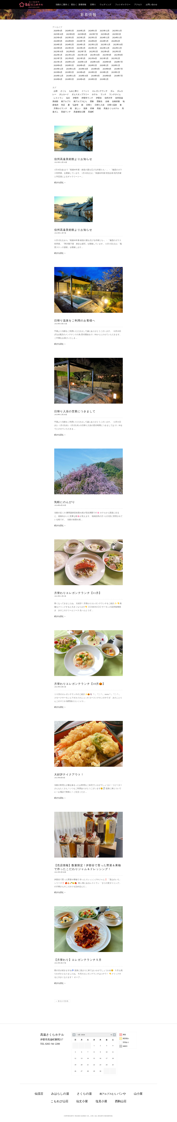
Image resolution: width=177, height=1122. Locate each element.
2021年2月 (115, 58)
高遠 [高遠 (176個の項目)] (99, 108)
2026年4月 (58, 31)
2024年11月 (117, 38)
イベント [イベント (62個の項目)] (85, 91)
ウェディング (105, 4)
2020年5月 (69, 65)
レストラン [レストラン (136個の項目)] (58, 98)
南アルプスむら (113, 1093)
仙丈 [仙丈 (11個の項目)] (68, 98)
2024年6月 (92, 41)
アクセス (138, 4)
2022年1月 (58, 55)
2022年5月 (93, 51)
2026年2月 (81, 31)
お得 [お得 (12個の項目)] (55, 91)
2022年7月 (82, 51)
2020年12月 (70, 62)
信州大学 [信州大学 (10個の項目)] (108, 98)
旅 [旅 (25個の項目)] (82, 105)
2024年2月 (69, 44)
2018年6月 (58, 79)
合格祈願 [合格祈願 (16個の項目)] (116, 101)
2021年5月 (81, 58)
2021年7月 (58, 58)
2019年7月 (118, 69)
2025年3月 (69, 38)
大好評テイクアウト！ (69, 774)
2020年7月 (118, 62)
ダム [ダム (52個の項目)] (112, 91)
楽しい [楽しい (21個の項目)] (78, 108)
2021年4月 (92, 58)
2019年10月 (83, 69)
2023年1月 (92, 48)
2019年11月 (71, 69)
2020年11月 (82, 62)
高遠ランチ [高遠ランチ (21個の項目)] (66, 112)
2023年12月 (93, 44)
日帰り (93, 4)
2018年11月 (71, 76)
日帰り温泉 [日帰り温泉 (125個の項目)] (112, 105)
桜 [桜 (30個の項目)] (71, 108)
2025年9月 (70, 34)
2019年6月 (58, 72)
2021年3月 (104, 58)
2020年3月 (92, 65)
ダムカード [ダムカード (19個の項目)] (64, 94)
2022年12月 (104, 48)
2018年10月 (83, 76)
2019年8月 (107, 69)
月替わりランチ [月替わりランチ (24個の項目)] (60, 108)
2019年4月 (81, 72)
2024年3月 (58, 44)
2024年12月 (104, 38)
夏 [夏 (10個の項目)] (69, 105)
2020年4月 (81, 65)
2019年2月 (104, 72)
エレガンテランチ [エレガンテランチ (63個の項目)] (99, 91)
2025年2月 (81, 38)
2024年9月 (58, 41)
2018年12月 (58, 76)
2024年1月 (81, 44)
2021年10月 (95, 55)
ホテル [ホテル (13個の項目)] (95, 94)
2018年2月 (104, 79)
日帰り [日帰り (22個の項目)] (89, 105)
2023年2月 (81, 48)
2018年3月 (92, 79)
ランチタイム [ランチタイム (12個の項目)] (115, 94)
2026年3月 (69, 31)
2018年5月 (69, 79)
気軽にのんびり (64, 502)
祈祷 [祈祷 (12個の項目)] (92, 108)
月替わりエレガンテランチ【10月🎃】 (79, 683)
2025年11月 (117, 31)
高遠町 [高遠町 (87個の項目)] (91, 112)
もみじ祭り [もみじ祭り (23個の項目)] (74, 91)
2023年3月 (69, 48)
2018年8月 (107, 76)
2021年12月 (70, 55)
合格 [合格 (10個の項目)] (107, 101)
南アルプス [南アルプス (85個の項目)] (66, 101)
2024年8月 (69, 41)
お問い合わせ (151, 4)
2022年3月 (116, 51)
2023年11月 (105, 44)
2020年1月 (115, 65)
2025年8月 (82, 34)
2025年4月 (58, 38)
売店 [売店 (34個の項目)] (63, 105)
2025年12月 (104, 31)
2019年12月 (58, 69)
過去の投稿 (62, 1001)
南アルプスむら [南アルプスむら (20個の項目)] (80, 101)
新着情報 (82, 4)
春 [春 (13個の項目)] (121, 105)
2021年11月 (82, 55)
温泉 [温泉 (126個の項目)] (85, 108)
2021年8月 (118, 55)
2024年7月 (81, 41)
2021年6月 (69, 58)
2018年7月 (118, 76)
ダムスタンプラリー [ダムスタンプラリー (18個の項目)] (80, 94)
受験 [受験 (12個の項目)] (92, 101)
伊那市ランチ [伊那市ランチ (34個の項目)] (87, 98)
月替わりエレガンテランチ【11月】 (80, 592)
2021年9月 (107, 55)
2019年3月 (92, 72)
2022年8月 (70, 51)
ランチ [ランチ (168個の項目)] (103, 94)
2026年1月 (92, 31)
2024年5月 (104, 41)
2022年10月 (58, 51)
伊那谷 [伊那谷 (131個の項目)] (99, 98)
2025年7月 (93, 34)
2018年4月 (81, 79)
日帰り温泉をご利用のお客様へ (74, 320)
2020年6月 (58, 65)
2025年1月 (92, 38)
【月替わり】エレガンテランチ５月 (78, 959)
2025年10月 (58, 34)
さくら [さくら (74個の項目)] (63, 91)
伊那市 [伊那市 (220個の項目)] (76, 98)
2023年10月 (118, 44)
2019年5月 (69, 72)
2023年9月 (58, 48)
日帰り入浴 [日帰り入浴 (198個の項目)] (99, 105)
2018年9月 (95, 76)
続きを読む (59, 182)
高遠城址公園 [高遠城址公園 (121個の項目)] (79, 112)
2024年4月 (115, 41)
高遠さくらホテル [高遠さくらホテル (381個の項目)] (111, 108)
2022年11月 (117, 48)
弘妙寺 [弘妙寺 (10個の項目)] (75, 105)
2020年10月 (95, 62)
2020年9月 (107, 62)
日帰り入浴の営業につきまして (75, 411)
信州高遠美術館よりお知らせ (73, 159)
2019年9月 (95, 69)
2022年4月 (105, 51)
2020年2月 (104, 65)
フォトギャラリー (122, 4)
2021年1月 (58, 62)
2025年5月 (116, 34)
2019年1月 (115, 72)
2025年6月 (105, 34)
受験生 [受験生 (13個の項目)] (99, 101)
